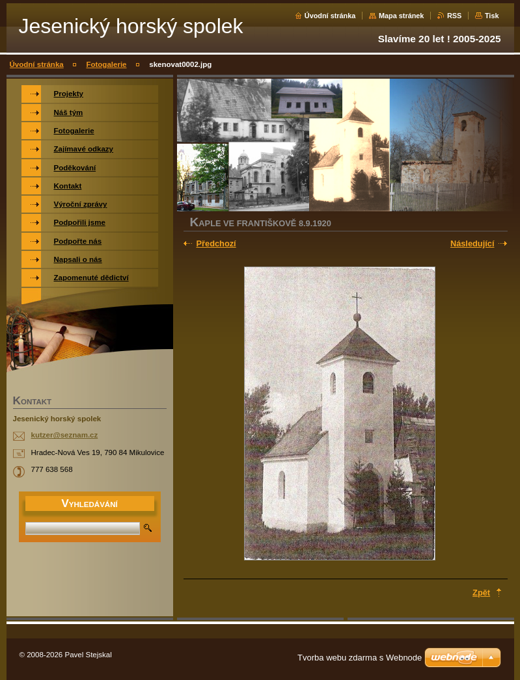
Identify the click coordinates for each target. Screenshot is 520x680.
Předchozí (216, 243)
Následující (472, 243)
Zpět (481, 592)
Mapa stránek (401, 16)
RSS (454, 16)
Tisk (492, 16)
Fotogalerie (106, 64)
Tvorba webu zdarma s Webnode (359, 657)
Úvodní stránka (330, 16)
